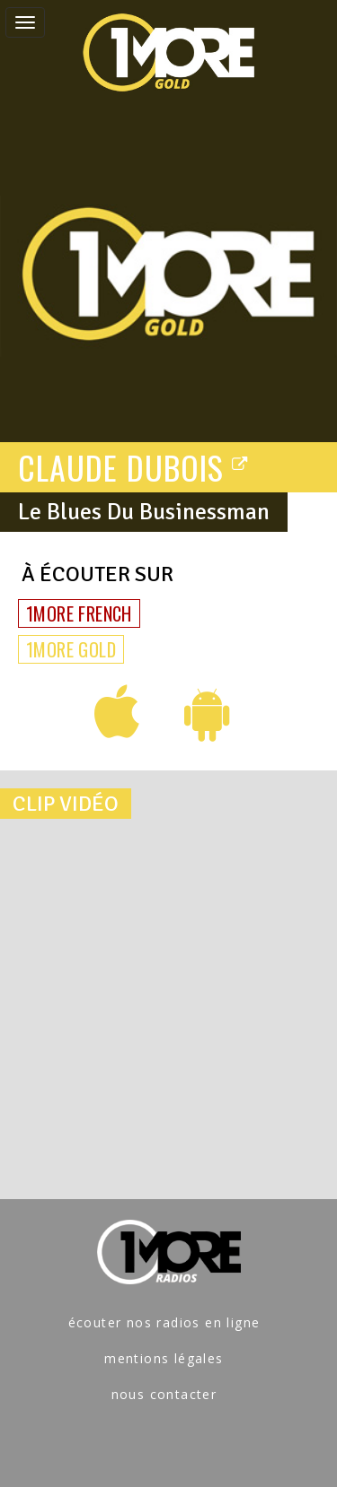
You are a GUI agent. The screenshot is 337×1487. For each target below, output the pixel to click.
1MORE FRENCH (79, 613)
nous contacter (164, 1394)
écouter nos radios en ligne (164, 1322)
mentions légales (163, 1358)
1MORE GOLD (71, 649)
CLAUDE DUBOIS (133, 466)
